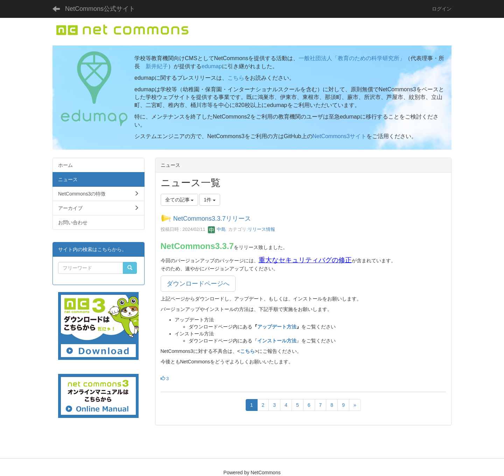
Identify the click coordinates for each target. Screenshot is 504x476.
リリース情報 (261, 229)
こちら (235, 78)
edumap (212, 66)
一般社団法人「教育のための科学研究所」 (352, 58)
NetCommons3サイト (340, 136)
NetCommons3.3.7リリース (212, 218)
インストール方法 (276, 340)
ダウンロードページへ (198, 283)
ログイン (441, 9)
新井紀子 (157, 66)
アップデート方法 (276, 326)
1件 (210, 200)
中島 (217, 229)
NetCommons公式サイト (100, 8)
